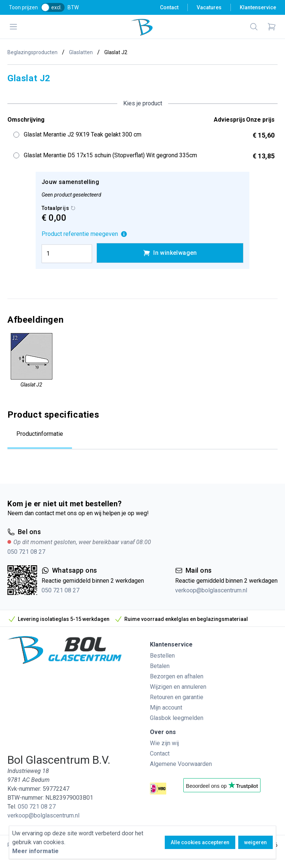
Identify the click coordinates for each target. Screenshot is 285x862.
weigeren (255, 842)
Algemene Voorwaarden (181, 763)
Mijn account (166, 707)
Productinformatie (39, 433)
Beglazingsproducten (32, 52)
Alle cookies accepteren (200, 842)
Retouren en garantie (176, 697)
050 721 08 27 (26, 551)
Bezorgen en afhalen (176, 676)
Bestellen (162, 655)
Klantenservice (258, 7)
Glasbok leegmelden (176, 717)
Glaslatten (81, 52)
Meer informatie (35, 851)
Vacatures (209, 7)
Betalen (160, 665)
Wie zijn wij (164, 743)
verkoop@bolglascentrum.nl (211, 590)
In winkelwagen (170, 253)
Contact (169, 7)
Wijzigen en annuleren (178, 686)
